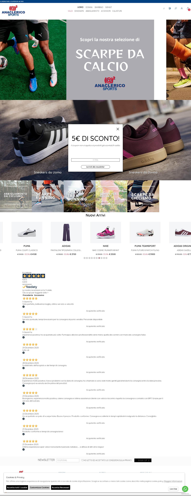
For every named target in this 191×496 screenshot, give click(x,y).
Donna (89, 7)
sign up (143, 460)
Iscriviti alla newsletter (95, 167)
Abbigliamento (92, 11)
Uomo (80, 7)
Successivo (39, 295)
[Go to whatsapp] (185, 489)
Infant (108, 7)
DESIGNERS (79, 11)
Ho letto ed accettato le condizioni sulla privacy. (107, 460)
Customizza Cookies (39, 487)
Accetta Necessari (60, 487)
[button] (84, 258)
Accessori (106, 11)
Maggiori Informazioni (173, 481)
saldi (70, 11)
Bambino (99, 7)
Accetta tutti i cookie (17, 487)
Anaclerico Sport (13, 10)
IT (164, 8)
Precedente (28, 295)
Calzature (117, 11)
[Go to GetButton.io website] (185, 493)
